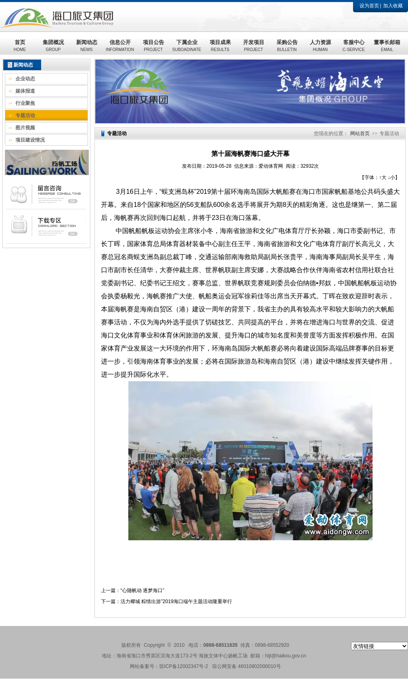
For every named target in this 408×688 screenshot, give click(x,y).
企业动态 (25, 79)
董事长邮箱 (387, 45)
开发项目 (253, 45)
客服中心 (353, 45)
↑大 (382, 177)
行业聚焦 (25, 103)
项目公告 (153, 45)
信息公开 (120, 45)
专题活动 (25, 115)
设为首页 (369, 6)
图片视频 (25, 128)
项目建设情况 (30, 140)
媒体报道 (25, 91)
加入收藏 (393, 6)
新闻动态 (86, 45)
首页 (20, 45)
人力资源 (320, 45)
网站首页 (360, 133)
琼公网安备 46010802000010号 (246, 666)
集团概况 (53, 45)
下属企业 (186, 45)
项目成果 (220, 45)
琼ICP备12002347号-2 (183, 666)
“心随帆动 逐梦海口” (142, 590)
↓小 (391, 177)
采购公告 (287, 45)
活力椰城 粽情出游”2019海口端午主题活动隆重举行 (176, 601)
